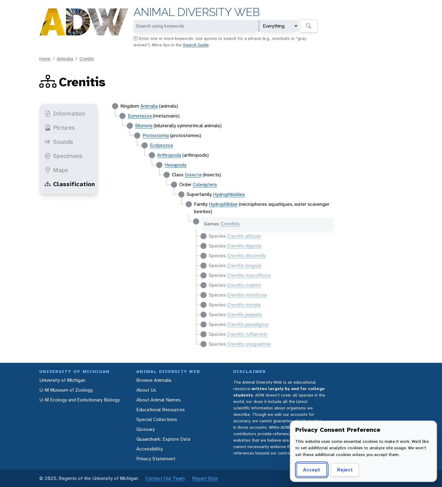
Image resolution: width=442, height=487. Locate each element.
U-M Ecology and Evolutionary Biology (79, 400)
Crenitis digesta (244, 246)
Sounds (59, 141)
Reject (343, 469)
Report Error (205, 478)
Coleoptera (205, 184)
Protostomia (155, 135)
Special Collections (156, 419)
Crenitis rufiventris (247, 334)
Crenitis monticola (247, 295)
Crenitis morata (244, 304)
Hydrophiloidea (229, 194)
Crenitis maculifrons (249, 275)
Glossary (145, 429)
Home (44, 58)
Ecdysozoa (161, 145)
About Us (146, 390)
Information (65, 113)
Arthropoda (169, 155)
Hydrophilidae (223, 204)
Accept (310, 469)
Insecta (193, 174)
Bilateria (144, 125)
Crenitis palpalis (244, 314)
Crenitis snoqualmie (249, 344)
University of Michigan (62, 380)
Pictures (60, 127)
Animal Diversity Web (197, 12)
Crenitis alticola (244, 236)
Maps (56, 169)
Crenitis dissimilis (246, 255)
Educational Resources (160, 409)
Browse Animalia (153, 380)
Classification (70, 184)
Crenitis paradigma (247, 324)
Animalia (65, 58)
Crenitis (86, 58)
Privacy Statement (155, 458)
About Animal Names (158, 400)
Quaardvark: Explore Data (163, 439)
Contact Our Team (165, 478)
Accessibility (149, 449)
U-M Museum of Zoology (66, 390)
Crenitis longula (244, 265)
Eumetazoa (140, 116)
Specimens (64, 155)
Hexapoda (175, 165)
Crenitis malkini (244, 285)
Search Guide (196, 45)
